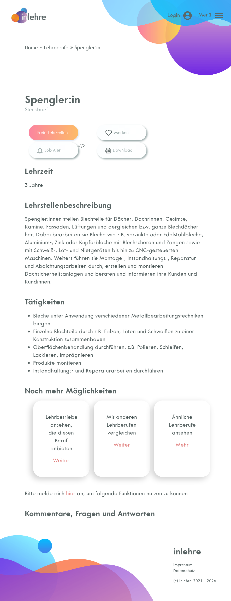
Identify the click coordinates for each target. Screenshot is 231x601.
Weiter (61, 460)
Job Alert (49, 150)
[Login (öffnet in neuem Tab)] (180, 15)
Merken (117, 133)
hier (70, 493)
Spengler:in (86, 47)
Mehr (182, 444)
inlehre (187, 551)
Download (119, 150)
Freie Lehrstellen (52, 132)
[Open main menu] (212, 15)
